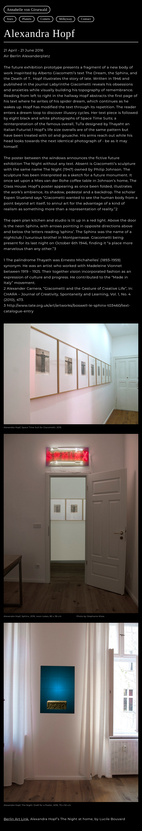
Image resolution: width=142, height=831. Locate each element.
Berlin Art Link (16, 819)
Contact (86, 18)
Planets (26, 18)
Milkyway (65, 18)
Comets (45, 18)
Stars (10, 18)
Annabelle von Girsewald (27, 10)
